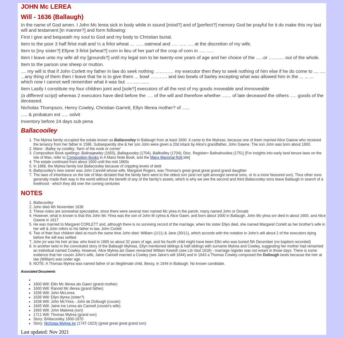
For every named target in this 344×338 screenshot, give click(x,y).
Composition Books (83, 157)
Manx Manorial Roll (166, 157)
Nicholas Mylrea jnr (60, 323)
